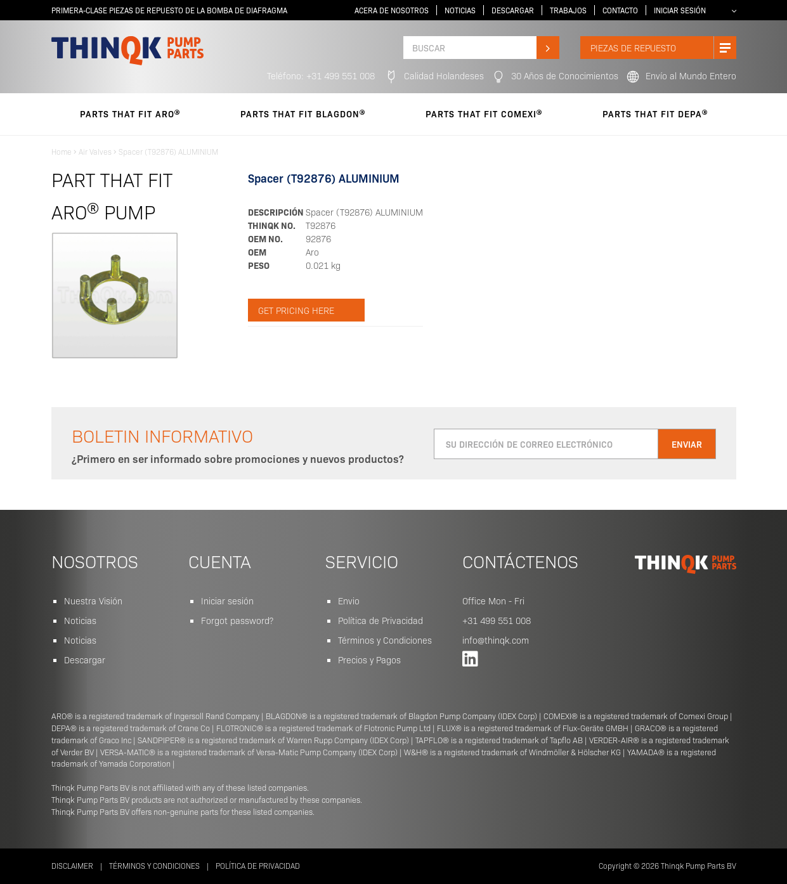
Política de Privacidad (380, 620)
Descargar (512, 10)
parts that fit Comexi (484, 113)
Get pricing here (296, 310)
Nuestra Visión (93, 600)
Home (61, 151)
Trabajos (568, 10)
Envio (349, 600)
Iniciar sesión (680, 10)
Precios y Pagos (369, 659)
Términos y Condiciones (385, 640)
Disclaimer (72, 865)
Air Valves (95, 151)
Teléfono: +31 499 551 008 (321, 75)
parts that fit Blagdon (302, 113)
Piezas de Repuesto (663, 47)
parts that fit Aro (130, 113)
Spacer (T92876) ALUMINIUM (168, 151)
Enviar (687, 444)
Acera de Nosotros (391, 10)
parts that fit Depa (655, 113)
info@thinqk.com (495, 640)
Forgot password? (237, 620)
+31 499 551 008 (496, 620)
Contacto (620, 10)
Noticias (460, 10)
